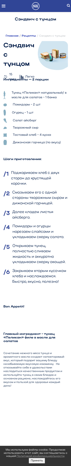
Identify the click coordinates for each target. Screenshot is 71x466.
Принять (37, 460)
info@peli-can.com (27, 426)
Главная (12, 36)
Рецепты (29, 36)
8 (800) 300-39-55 (27, 414)
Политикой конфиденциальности (40, 456)
